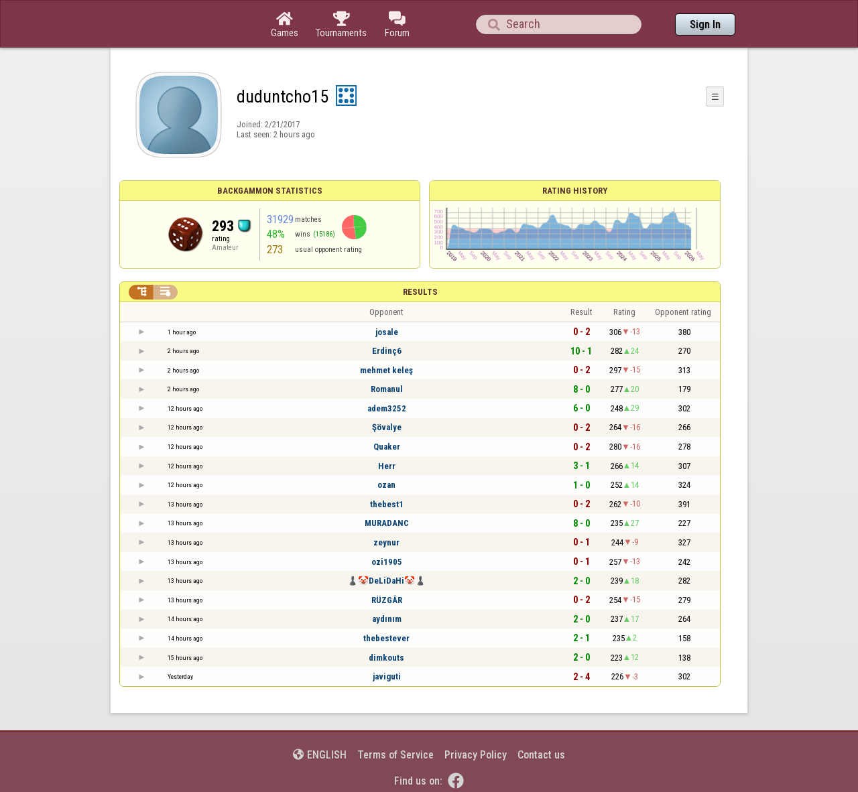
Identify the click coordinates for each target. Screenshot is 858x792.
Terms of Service (395, 754)
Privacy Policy (475, 754)
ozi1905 (386, 562)
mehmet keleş (386, 370)
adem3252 (386, 408)
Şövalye (387, 427)
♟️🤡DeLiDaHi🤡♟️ (386, 581)
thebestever (386, 638)
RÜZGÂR (386, 600)
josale (386, 332)
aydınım (387, 619)
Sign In (705, 24)
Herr (386, 466)
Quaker (386, 447)
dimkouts (386, 658)
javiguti (387, 676)
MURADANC (387, 523)
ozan (386, 485)
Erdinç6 (387, 351)
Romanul (387, 389)
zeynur (386, 542)
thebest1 (387, 504)
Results (420, 292)
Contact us (541, 754)
